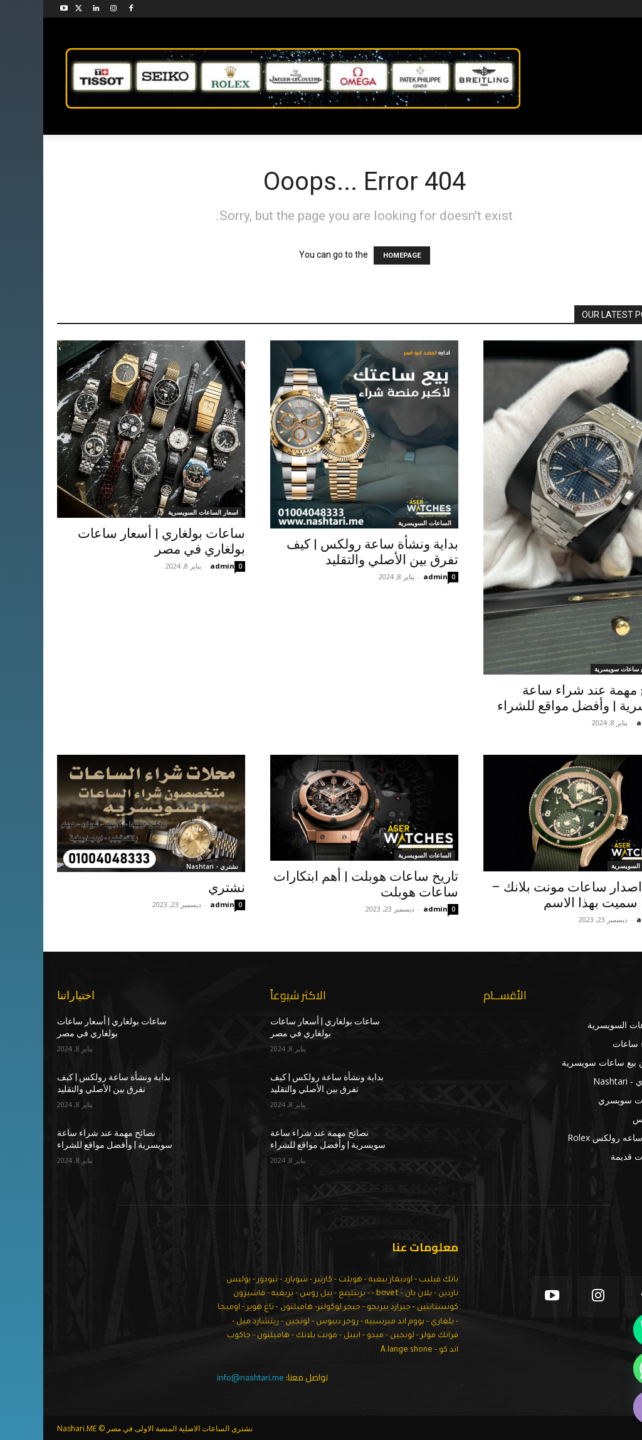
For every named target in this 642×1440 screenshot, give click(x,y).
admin (179, 565)
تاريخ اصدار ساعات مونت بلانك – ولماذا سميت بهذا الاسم (538, 895)
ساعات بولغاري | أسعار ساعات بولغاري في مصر (118, 541)
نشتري (183, 887)
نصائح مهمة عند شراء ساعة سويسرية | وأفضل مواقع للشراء (541, 698)
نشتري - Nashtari (169, 866)
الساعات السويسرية (381, 522)
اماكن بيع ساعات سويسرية (586, 669)
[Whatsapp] (607, 1368)
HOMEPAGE (358, 255)
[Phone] (607, 1330)
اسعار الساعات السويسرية (160, 512)
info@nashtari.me (207, 1377)
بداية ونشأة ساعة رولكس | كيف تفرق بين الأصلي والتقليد (329, 552)
